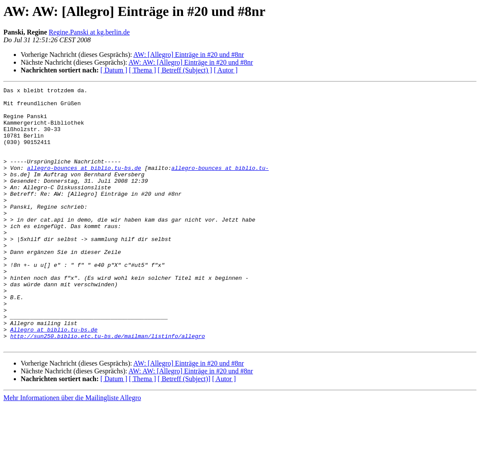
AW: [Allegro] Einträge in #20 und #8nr (188, 54)
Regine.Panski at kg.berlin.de (89, 32)
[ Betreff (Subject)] (184, 430)
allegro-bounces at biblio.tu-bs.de (84, 184)
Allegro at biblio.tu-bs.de (54, 378)
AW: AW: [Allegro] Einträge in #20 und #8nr (191, 62)
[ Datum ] (113, 70)
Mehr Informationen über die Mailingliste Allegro (72, 449)
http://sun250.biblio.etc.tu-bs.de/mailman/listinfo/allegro (107, 386)
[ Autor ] (226, 70)
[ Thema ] (142, 70)
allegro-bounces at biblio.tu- (220, 184)
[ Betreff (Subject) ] (185, 70)
